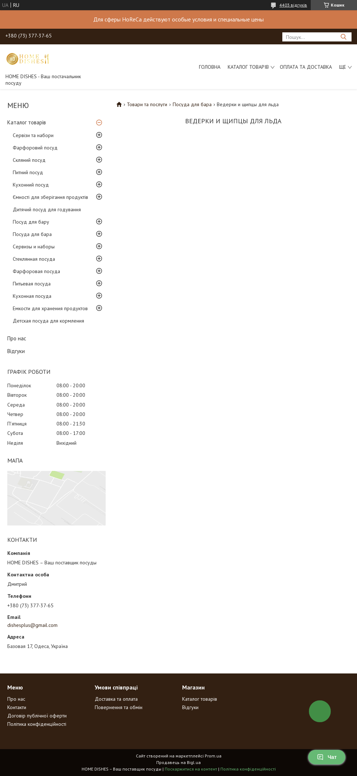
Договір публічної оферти (37, 715)
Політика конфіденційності (36, 724)
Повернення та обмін (118, 707)
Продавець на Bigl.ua (178, 762)
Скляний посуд (29, 160)
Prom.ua (213, 756)
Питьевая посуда (32, 283)
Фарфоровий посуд (35, 147)
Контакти (16, 707)
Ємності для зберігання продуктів (50, 197)
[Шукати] (343, 36)
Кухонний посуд (31, 184)
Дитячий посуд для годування (47, 209)
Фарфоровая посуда (36, 271)
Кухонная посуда (32, 296)
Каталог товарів (248, 67)
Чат (327, 757)
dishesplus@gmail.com (32, 625)
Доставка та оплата (116, 699)
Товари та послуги (147, 104)
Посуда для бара (32, 234)
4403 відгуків (293, 5)
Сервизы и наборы (34, 246)
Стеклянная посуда (34, 259)
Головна (209, 67)
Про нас (16, 338)
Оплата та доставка (306, 67)
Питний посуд (28, 172)
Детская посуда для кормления (48, 320)
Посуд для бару (31, 222)
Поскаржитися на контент (191, 769)
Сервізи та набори (33, 135)
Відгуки (16, 351)
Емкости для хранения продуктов (50, 308)
